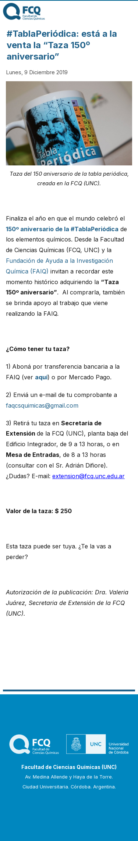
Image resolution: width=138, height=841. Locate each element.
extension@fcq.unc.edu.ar (88, 476)
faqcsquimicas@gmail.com (42, 405)
